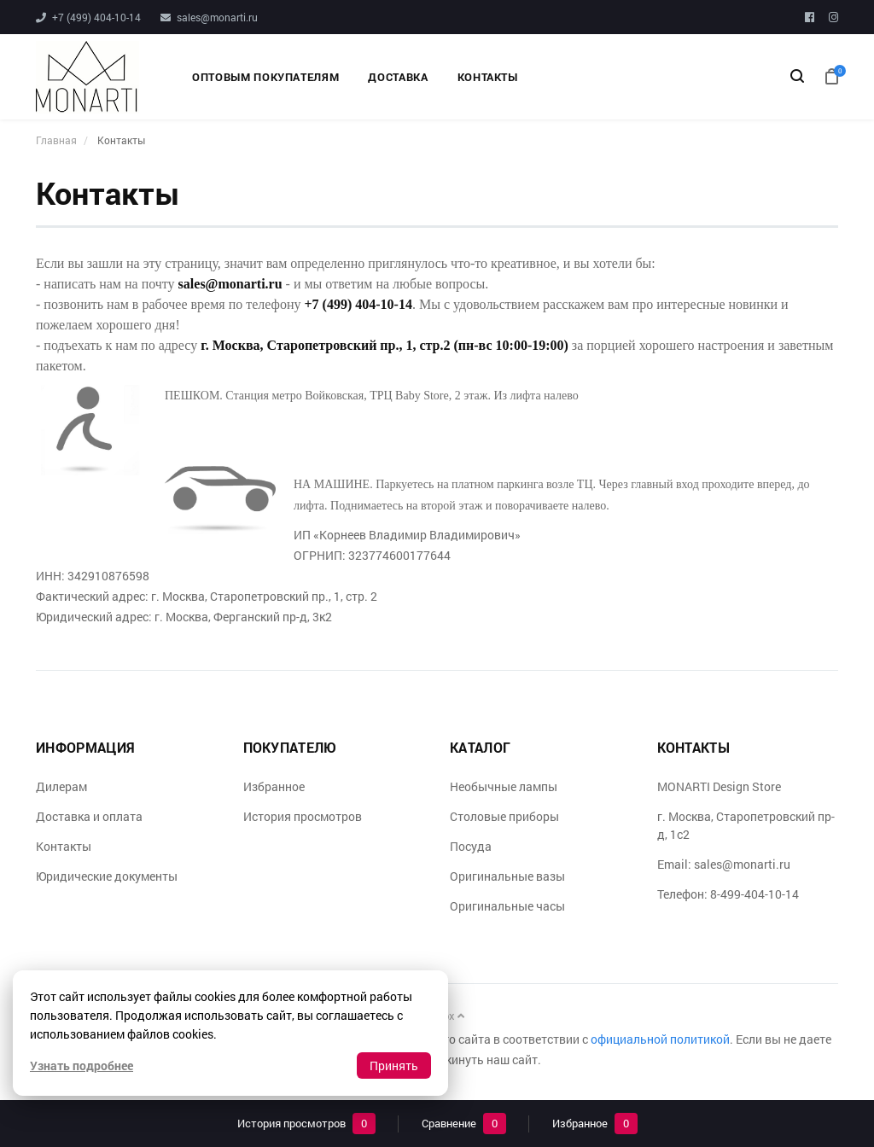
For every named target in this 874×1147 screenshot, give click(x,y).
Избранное (274, 786)
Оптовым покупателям (265, 76)
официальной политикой (660, 1039)
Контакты (487, 76)
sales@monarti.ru (217, 17)
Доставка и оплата (89, 816)
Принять (394, 1065)
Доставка (398, 76)
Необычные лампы (503, 786)
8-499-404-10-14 (754, 894)
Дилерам (61, 786)
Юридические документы (107, 876)
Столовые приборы (504, 816)
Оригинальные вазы (507, 876)
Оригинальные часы (507, 906)
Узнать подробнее (81, 1065)
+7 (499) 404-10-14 (96, 17)
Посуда (471, 846)
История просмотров (302, 816)
